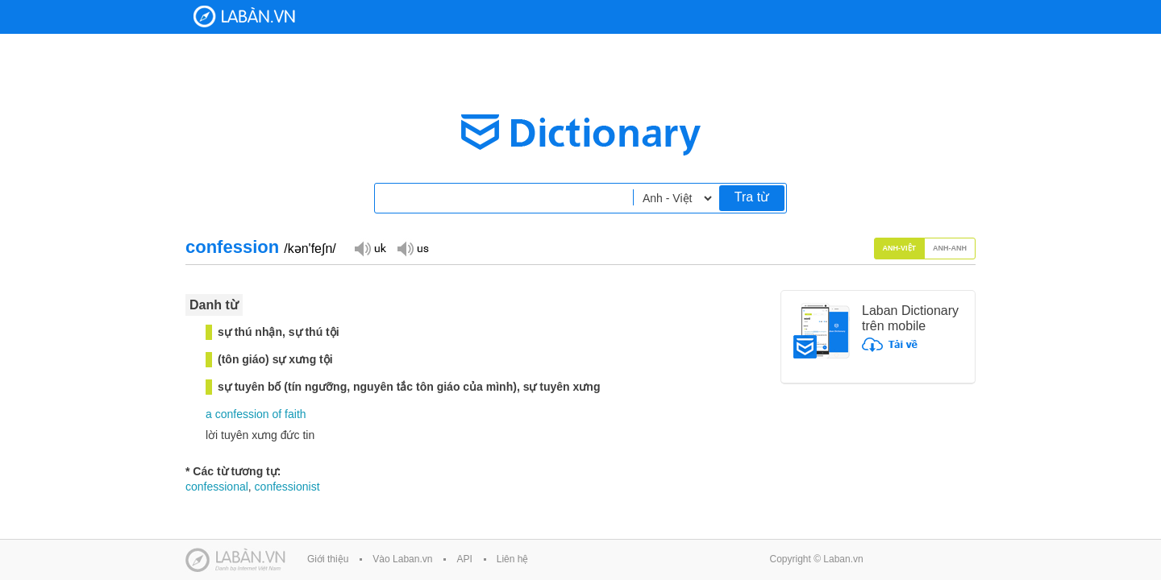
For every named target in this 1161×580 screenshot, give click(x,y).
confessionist (287, 486)
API (464, 559)
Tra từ (751, 197)
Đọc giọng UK (370, 248)
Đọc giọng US (413, 248)
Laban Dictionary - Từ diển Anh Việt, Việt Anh (244, 16)
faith (295, 414)
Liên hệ (513, 559)
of (277, 414)
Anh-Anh (950, 248)
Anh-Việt (900, 248)
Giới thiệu (327, 559)
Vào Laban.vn (402, 559)
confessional (216, 486)
